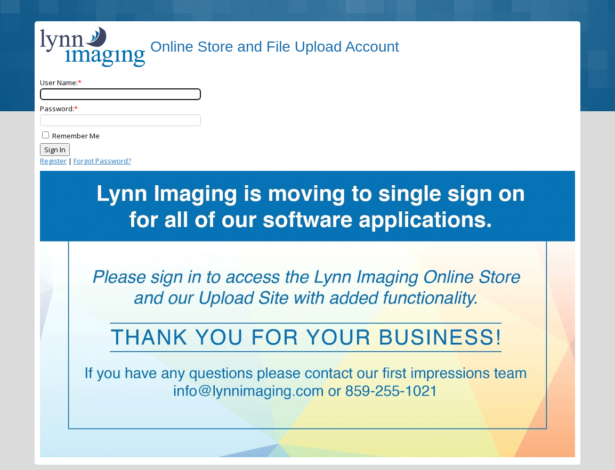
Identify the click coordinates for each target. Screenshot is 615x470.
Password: (57, 108)
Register (53, 161)
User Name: (59, 82)
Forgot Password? (102, 161)
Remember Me (76, 136)
